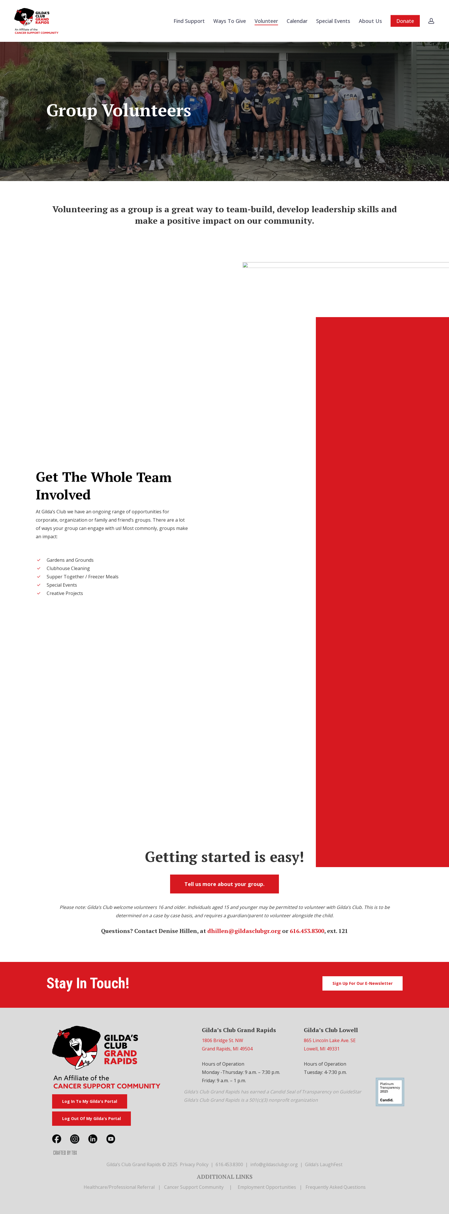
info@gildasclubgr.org (274, 1164)
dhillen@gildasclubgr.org (244, 931)
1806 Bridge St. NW (222, 1040)
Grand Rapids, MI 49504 (227, 1049)
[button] (224, 884)
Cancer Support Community (194, 1187)
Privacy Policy (194, 1164)
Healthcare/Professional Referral (119, 1187)
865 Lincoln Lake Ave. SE (330, 1040)
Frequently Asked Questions (336, 1187)
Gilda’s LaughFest (323, 1164)
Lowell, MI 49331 (322, 1049)
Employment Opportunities (267, 1187)
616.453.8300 (307, 931)
